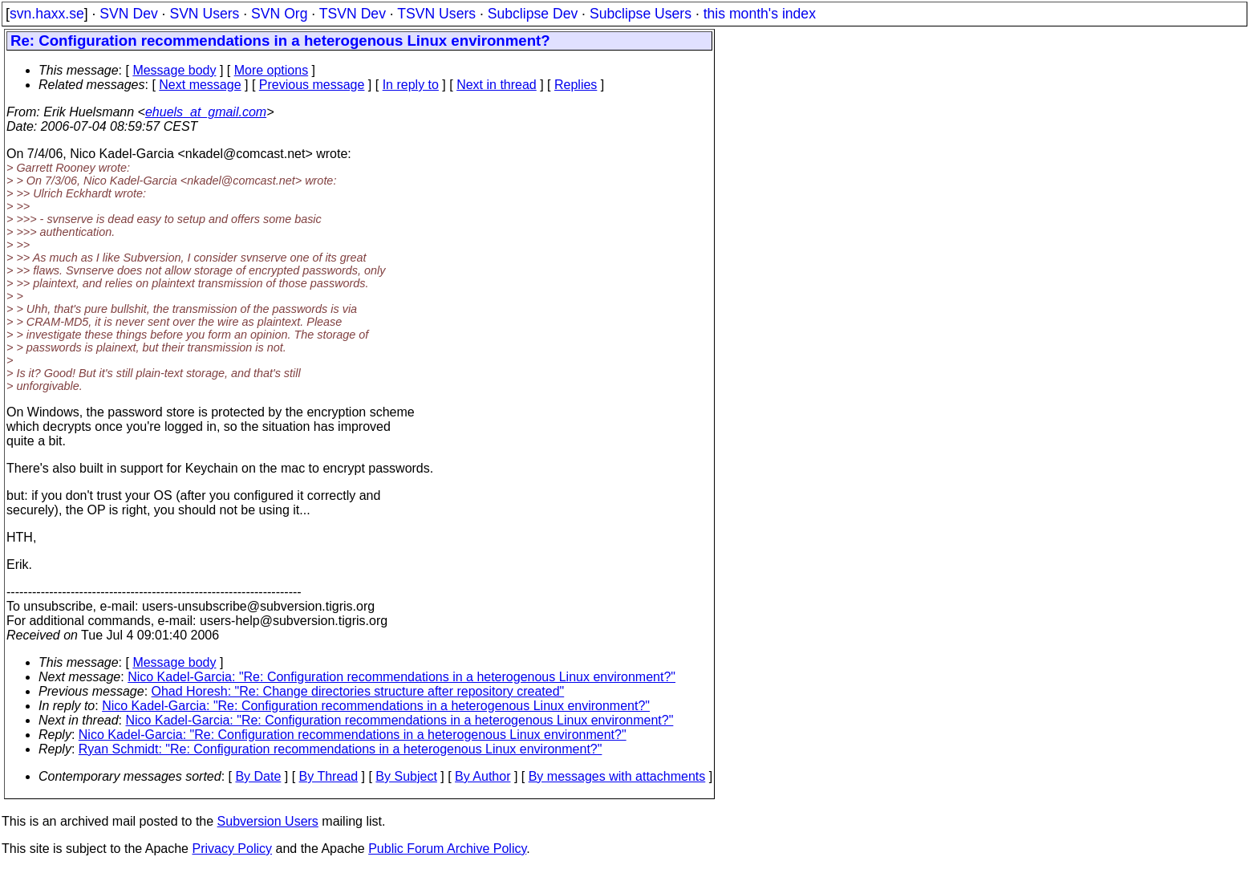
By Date (258, 776)
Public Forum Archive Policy (447, 848)
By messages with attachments (617, 776)
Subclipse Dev (533, 14)
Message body (174, 70)
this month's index (760, 14)
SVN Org (279, 14)
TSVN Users (436, 14)
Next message (200, 84)
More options (271, 70)
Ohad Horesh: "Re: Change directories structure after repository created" (358, 691)
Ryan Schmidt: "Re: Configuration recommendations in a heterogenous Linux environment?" (340, 749)
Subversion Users (267, 821)
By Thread (329, 776)
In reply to (411, 84)
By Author (482, 776)
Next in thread (496, 84)
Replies (575, 84)
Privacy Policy (232, 848)
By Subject (405, 776)
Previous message (312, 84)
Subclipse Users (640, 14)
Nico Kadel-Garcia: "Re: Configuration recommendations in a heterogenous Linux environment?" (401, 677)
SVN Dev (128, 14)
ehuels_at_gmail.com (205, 112)
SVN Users (204, 14)
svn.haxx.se (47, 14)
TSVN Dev (352, 14)
